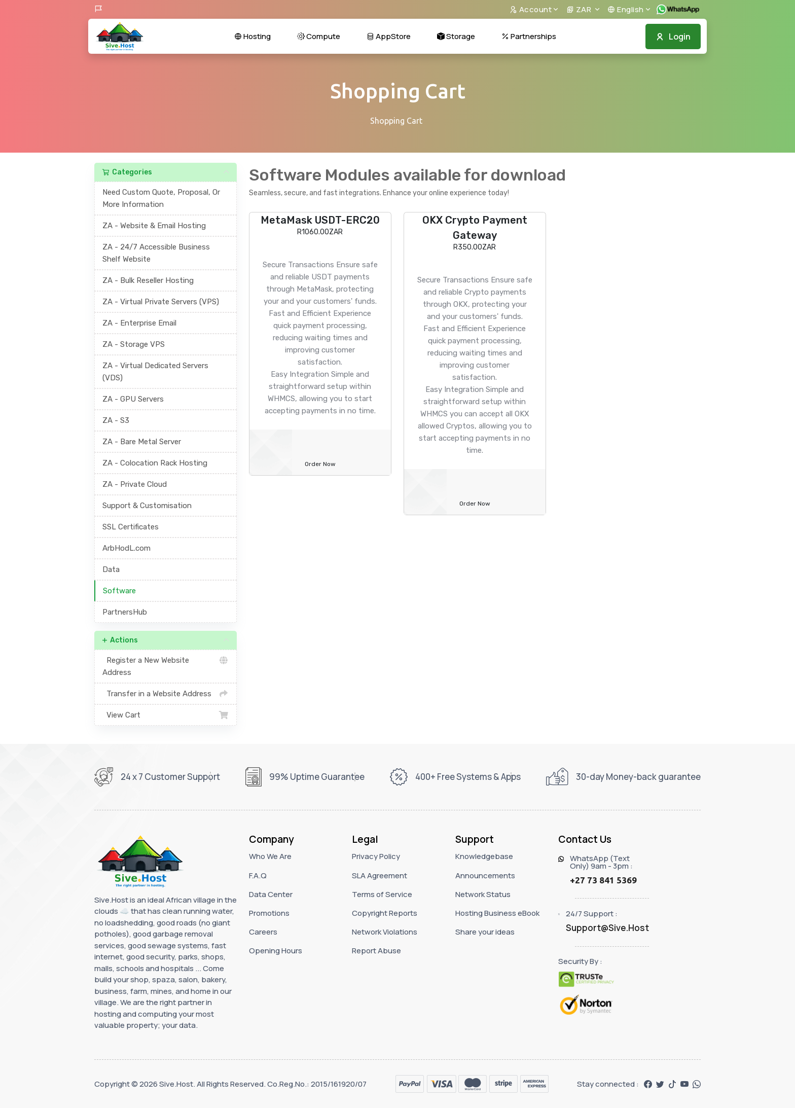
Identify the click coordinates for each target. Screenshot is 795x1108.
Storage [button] (456, 36)
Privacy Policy (376, 856)
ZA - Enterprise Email (139, 323)
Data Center (271, 894)
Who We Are (270, 856)
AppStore (389, 36)
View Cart (165, 715)
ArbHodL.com (126, 548)
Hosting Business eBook (497, 913)
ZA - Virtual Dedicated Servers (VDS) (155, 371)
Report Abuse (376, 950)
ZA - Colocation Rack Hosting (154, 463)
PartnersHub (124, 612)
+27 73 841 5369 (603, 880)
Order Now (320, 464)
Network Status (483, 894)
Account (531, 9)
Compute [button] (318, 36)
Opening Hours (275, 950)
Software (119, 590)
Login (673, 36)
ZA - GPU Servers (133, 399)
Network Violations (384, 931)
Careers (263, 931)
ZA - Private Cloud (134, 484)
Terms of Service (382, 894)
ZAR (579, 9)
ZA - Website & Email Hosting (154, 225)
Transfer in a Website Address (165, 694)
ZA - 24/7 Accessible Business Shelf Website (156, 253)
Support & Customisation (147, 505)
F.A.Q (258, 875)
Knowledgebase (484, 856)
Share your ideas (485, 931)
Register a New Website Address (165, 665)
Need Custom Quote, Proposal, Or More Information (161, 198)
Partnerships (528, 36)
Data (111, 569)
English (625, 9)
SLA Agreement (379, 875)
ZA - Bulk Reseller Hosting (148, 280)
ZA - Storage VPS (133, 344)
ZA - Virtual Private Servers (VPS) (160, 301)
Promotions (269, 913)
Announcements (485, 875)
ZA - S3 (115, 420)
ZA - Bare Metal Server (141, 441)
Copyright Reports (384, 913)
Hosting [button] (252, 36)
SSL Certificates (130, 526)
